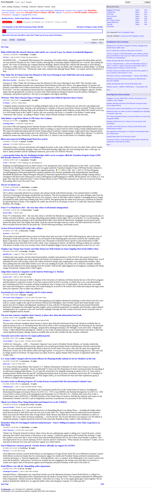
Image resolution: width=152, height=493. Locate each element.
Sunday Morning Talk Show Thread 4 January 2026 (123, 61)
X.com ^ (6, 163)
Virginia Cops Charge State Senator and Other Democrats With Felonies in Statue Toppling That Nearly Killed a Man (49, 249)
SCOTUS (20, 10)
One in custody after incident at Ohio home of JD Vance (124, 50)
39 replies (35, 100)
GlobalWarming (59, 10)
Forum (17, 2)
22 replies (32, 121)
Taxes (74, 10)
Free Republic (7, 2)
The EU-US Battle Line (10, 185)
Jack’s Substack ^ (9, 430)
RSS (102, 484)
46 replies (28, 469)
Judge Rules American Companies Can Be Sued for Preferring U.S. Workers (32, 272)
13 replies (33, 54)
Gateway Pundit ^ (9, 407)
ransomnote (25, 160)
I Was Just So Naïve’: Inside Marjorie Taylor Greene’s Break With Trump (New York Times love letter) (127, 141)
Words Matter (27, 210)
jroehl (23, 274)
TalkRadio (58, 12)
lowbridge (24, 251)
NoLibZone (24, 448)
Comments (21, 40)
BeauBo (23, 295)
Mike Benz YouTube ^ (10, 80)
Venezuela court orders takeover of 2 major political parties (25, 336)
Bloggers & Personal (113, 10)
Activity (12, 40)
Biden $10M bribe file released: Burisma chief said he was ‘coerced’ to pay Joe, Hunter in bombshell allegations (47, 52)
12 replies (30, 77)
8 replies (32, 231)
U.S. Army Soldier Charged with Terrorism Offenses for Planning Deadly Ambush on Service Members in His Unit (48, 359)
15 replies (33, 384)
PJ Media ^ (7, 103)
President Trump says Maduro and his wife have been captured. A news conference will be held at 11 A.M (127, 72)
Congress (80, 10)
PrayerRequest (11, 10)
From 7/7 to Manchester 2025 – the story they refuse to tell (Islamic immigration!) (34, 208)
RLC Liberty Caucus (113, 20)
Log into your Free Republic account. (132, 36)
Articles (4, 40)
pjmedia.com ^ (8, 254)
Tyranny (12, 12)
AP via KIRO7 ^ (8, 341)
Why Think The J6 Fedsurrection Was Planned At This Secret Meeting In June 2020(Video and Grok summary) (47, 75)
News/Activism (112, 16)
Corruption (68, 10)
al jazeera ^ (7, 233)
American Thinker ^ (10, 190)
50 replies (33, 160)
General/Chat (111, 12)
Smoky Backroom (112, 22)
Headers (94, 43)
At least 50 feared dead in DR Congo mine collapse (22, 228)
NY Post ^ (6, 57)
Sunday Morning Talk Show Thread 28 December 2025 (124, 84)
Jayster (23, 77)
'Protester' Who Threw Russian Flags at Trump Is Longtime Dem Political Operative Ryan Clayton (42, 98)
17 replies (34, 427)
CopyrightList (16, 15)
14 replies (34, 187)
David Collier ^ (8, 213)
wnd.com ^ (6, 144)
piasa (22, 338)
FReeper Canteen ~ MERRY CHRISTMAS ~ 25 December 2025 (127, 87)
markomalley (26, 100)
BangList (32, 10)
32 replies (30, 141)
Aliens (37, 10)
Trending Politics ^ (9, 123)
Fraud (85, 10)
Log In (23, 2)
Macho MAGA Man (27, 404)
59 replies (38, 404)
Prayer (4, 10)
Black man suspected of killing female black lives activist (24, 139)
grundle (23, 318)
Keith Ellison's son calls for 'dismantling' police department (25, 466)
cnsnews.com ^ (8, 277)
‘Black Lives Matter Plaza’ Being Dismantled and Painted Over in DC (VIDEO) (34, 402)
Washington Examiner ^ (11, 471)
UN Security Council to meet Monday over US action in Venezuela (128, 108)
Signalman (24, 121)
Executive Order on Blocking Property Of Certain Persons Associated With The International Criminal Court (46, 381)
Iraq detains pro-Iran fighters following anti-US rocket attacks (27, 292)
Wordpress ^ (7, 320)
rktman (23, 141)
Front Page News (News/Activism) (118, 94)
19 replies (32, 251)
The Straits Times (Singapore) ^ (13, 297)
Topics (137, 10)
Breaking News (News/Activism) (117, 42)
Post (145, 10)
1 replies (30, 295)
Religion (109, 18)
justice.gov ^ (7, 364)
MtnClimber (26, 187)
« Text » (100, 43)
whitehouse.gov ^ (8, 387)
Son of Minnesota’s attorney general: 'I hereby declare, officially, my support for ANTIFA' (38, 446)
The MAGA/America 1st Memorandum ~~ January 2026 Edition (127, 76)
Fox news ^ (6, 451)
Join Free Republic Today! (126, 32)
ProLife (25, 10)
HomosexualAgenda (46, 10)
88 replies (32, 448)
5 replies (36, 210)
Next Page (5, 47)
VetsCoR (109, 24)
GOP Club (110, 14)
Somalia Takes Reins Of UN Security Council (121, 136)
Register (29, 2)
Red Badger (25, 54)
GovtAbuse (5, 12)
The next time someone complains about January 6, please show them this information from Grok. (41, 315)
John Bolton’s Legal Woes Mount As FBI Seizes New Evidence (26, 118)
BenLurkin (24, 231)
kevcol (22, 469)
